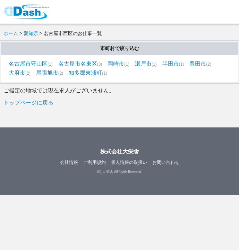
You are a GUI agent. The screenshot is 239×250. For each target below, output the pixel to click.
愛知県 (31, 33)
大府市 (17, 73)
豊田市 (197, 64)
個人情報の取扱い (129, 162)
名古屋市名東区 (77, 64)
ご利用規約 (94, 162)
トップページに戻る (28, 103)
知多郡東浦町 (85, 73)
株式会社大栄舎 (119, 152)
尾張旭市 (47, 73)
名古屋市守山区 (28, 64)
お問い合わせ (165, 162)
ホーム (10, 33)
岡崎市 (116, 64)
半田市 (170, 64)
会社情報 (69, 162)
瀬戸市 (143, 64)
